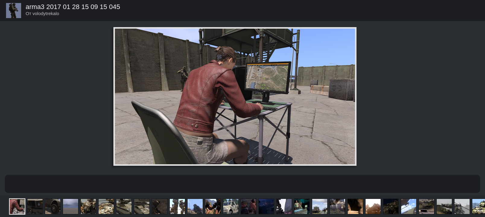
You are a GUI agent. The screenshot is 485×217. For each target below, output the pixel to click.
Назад (474, 10)
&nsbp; (221, 183)
